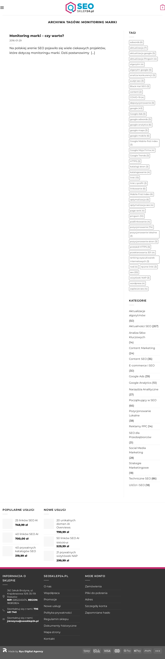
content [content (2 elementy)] (136, 92)
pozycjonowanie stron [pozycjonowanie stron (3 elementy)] (143, 241)
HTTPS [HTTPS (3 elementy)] (135, 161)
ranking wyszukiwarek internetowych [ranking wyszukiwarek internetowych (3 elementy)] (142, 259)
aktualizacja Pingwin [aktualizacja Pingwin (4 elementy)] (143, 59)
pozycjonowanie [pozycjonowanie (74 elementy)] (141, 227)
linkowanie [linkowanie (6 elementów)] (138, 188)
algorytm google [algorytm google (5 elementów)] (140, 70)
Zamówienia (93, 586)
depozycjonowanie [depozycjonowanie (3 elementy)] (142, 103)
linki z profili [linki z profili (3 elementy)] (138, 183)
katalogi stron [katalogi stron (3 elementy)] (139, 166)
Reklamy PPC (138, 426)
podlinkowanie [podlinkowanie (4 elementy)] (140, 221)
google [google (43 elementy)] (136, 108)
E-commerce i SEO (142, 365)
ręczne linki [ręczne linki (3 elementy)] (149, 266)
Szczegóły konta (96, 606)
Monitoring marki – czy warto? (36, 36)
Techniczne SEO (140, 478)
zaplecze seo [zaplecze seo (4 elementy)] (138, 288)
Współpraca (52, 593)
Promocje (50, 599)
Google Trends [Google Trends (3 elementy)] (139, 155)
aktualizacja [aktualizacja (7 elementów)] (138, 48)
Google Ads (136, 376)
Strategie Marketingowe (139, 465)
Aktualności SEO (140, 326)
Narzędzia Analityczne (143, 389)
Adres (89, 599)
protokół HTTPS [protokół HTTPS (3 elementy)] (140, 247)
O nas (47, 586)
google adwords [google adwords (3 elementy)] (140, 119)
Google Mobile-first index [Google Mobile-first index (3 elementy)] (144, 143)
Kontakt (49, 638)
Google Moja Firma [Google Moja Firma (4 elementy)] (142, 150)
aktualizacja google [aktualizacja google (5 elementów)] (142, 53)
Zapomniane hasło (97, 612)
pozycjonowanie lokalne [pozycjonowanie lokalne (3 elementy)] (143, 234)
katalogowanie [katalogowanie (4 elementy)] (140, 172)
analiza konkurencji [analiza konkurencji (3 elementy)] (142, 75)
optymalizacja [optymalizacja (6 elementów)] (139, 199)
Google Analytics (140, 382)
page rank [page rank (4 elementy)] (137, 210)
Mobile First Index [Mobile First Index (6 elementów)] (141, 194)
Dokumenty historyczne (60, 625)
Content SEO (138, 359)
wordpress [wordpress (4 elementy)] (137, 283)
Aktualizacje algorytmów (137, 313)
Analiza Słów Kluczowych (137, 335)
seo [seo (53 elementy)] (134, 272)
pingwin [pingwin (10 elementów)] (137, 216)
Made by (23, 651)
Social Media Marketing (137, 450)
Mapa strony (52, 632)
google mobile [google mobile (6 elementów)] (139, 136)
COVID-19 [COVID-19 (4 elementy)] (137, 97)
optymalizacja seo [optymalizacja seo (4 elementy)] (141, 205)
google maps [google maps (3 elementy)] (139, 130)
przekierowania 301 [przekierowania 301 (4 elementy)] (142, 252)
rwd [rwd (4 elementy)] (134, 266)
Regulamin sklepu (56, 619)
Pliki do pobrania (96, 593)
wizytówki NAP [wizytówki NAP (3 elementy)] (139, 277)
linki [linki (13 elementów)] (134, 177)
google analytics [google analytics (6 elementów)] (140, 124)
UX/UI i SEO (137, 485)
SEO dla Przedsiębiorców (140, 435)
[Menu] (2, 7)
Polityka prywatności (58, 612)
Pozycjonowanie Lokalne (140, 413)
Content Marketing (142, 348)
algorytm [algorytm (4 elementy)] (137, 64)
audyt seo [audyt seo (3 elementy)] (137, 81)
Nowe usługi (52, 606)
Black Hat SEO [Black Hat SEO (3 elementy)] (139, 86)
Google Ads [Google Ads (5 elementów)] (138, 114)
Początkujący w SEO (142, 400)
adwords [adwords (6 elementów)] (136, 42)
